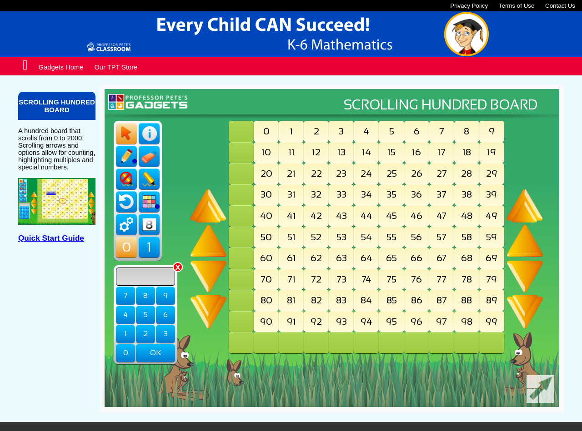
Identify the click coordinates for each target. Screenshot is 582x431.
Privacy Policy (469, 5)
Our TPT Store (115, 67)
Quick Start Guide (51, 238)
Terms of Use (517, 5)
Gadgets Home (61, 67)
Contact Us (560, 5)
